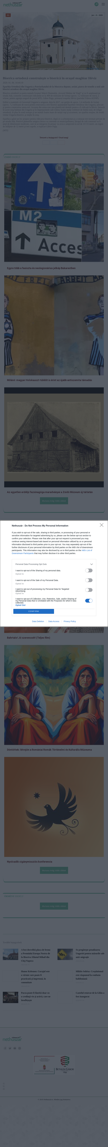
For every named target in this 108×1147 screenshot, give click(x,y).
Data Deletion (38, 621)
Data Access (53, 621)
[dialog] (54, 573)
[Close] (102, 526)
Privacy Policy (70, 621)
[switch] (89, 570)
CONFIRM (33, 611)
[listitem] (54, 564)
